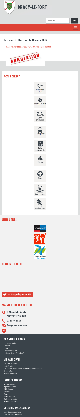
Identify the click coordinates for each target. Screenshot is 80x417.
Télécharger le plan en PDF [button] (17, 294)
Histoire (7, 348)
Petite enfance (9, 397)
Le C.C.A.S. (8, 366)
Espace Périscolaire (11, 402)
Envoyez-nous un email (17, 325)
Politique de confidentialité (14, 353)
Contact (7, 346)
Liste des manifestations (13, 415)
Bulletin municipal (10, 374)
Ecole (6, 394)
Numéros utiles (9, 384)
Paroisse (7, 392)
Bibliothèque (8, 389)
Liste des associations (12, 412)
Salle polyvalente (10, 399)
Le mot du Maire (10, 343)
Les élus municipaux (11, 364)
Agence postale (10, 387)
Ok (74, 21)
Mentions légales (10, 351)
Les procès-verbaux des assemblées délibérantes (23, 369)
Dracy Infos (8, 371)
